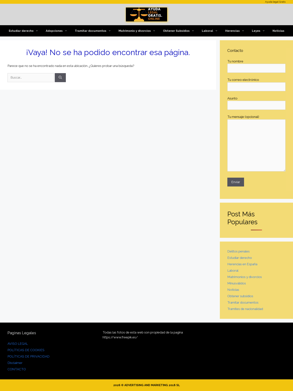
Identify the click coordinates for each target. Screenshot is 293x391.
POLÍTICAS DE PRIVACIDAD (29, 356)
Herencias (236, 30)
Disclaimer (15, 363)
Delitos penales (238, 251)
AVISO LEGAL (18, 344)
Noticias (278, 31)
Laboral (212, 30)
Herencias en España (242, 264)
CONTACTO (17, 369)
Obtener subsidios (240, 296)
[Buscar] (60, 77)
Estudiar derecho (25, 30)
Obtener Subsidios (180, 30)
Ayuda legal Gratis (275, 1)
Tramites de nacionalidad (245, 309)
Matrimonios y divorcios (244, 277)
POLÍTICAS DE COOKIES (26, 350)
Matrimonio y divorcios (139, 30)
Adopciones (58, 30)
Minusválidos (236, 283)
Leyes (260, 30)
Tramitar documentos (95, 30)
